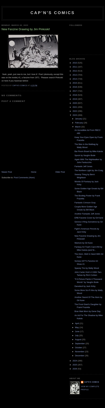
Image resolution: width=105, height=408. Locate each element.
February (79, 123)
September (80, 343)
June (77, 331)
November (80, 351)
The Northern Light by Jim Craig (88, 170)
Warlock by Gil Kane (83, 243)
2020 (75, 103)
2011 (75, 67)
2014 (75, 79)
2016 (75, 87)
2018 (75, 95)
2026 (75, 369)
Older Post (60, 172)
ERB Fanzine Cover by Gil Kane (88, 218)
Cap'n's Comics (52, 12)
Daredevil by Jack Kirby (84, 286)
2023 (75, 115)
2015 (75, 83)
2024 (75, 361)
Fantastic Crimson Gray (85, 202)
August (78, 339)
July (77, 335)
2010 (75, 63)
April (77, 323)
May (77, 327)
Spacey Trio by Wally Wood (86, 268)
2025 (75, 365)
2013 (75, 75)
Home (33, 172)
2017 (75, 91)
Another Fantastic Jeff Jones (87, 214)
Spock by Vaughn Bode (84, 155)
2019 (75, 99)
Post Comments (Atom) (24, 177)
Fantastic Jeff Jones (83, 166)
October (79, 347)
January (79, 119)
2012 (75, 71)
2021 (75, 107)
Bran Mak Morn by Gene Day (87, 311)
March (78, 127)
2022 (75, 111)
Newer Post (7, 172)
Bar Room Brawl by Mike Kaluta (88, 151)
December (80, 355)
